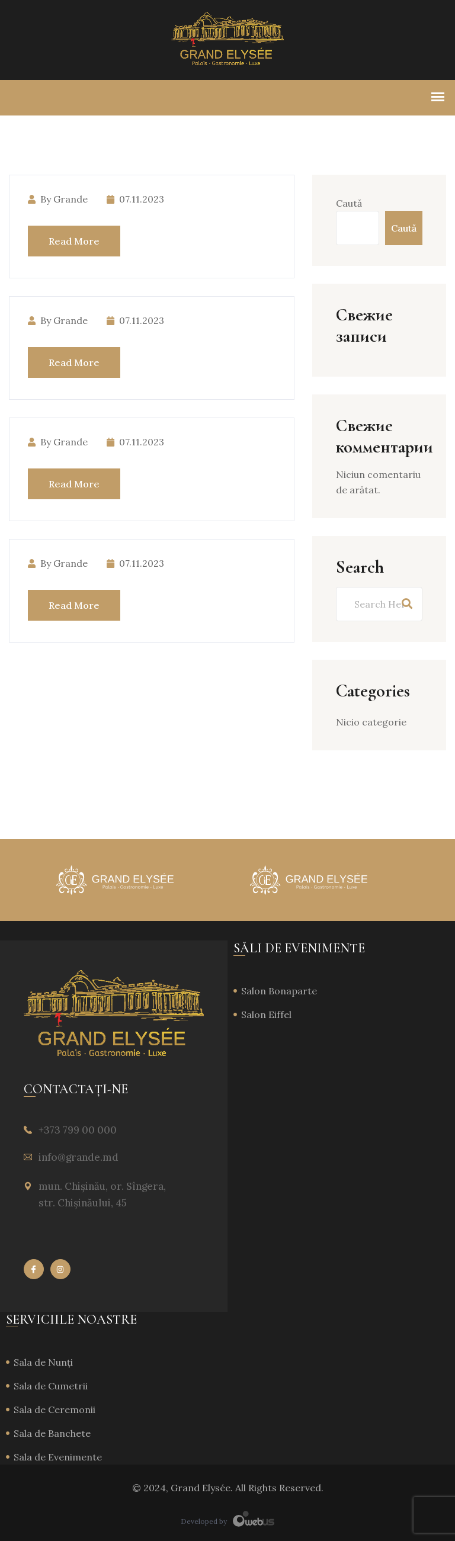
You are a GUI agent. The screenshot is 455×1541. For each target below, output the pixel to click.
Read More (74, 241)
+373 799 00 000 (78, 1130)
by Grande (58, 199)
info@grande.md (78, 1157)
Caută (349, 203)
